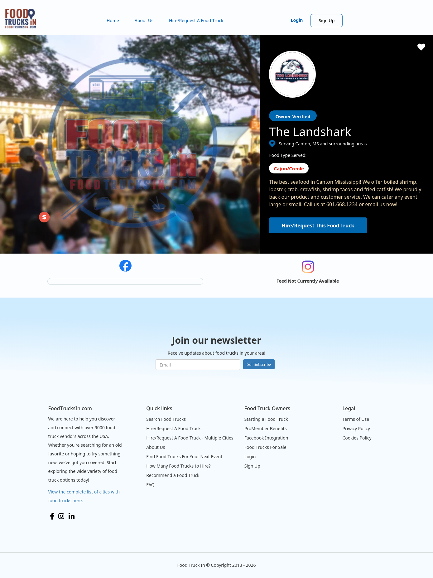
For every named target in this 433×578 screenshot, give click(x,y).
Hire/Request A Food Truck (196, 20)
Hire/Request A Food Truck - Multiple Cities (189, 438)
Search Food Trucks (166, 419)
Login (297, 20)
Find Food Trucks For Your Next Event (184, 456)
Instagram (61, 516)
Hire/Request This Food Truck (317, 225)
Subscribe (262, 364)
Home (113, 20)
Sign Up (326, 20)
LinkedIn (72, 516)
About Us (144, 20)
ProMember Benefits (265, 428)
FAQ (150, 485)
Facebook (52, 516)
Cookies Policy (356, 438)
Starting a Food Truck (266, 419)
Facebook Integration (266, 438)
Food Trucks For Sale (265, 447)
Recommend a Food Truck (172, 475)
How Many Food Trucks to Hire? (178, 466)
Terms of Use (355, 419)
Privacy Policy (356, 428)
